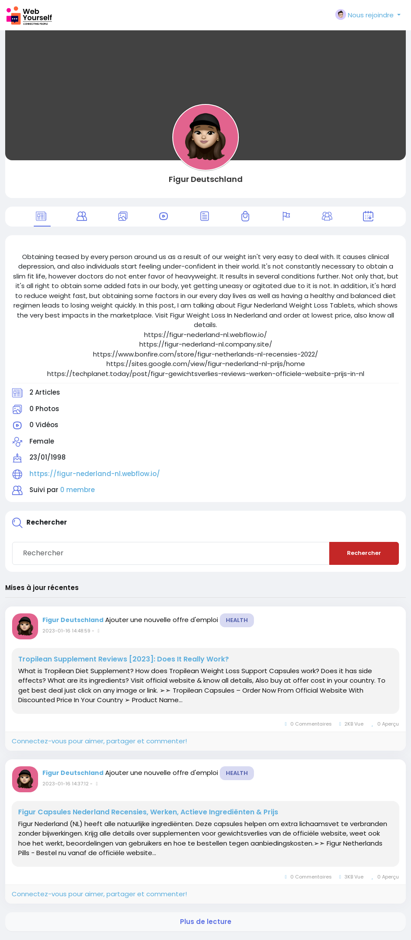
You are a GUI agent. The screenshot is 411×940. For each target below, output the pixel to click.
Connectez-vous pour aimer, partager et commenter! (99, 741)
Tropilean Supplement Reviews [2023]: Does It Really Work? (123, 659)
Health (237, 620)
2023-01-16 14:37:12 (65, 783)
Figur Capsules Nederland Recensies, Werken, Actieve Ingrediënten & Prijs (148, 812)
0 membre (77, 489)
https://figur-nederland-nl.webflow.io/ (94, 473)
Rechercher (364, 553)
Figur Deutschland (206, 179)
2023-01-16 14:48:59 (66, 630)
